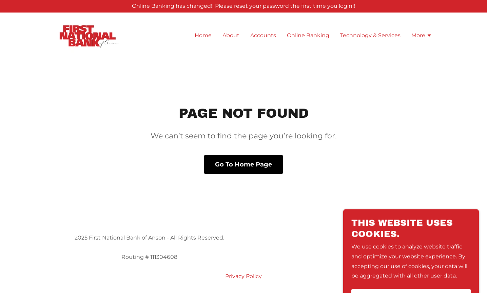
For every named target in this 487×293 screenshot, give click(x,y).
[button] (421, 36)
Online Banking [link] (308, 35)
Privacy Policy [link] (243, 276)
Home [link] (203, 35)
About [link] (230, 35)
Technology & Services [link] (370, 35)
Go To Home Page (243, 164)
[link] (89, 35)
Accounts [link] (263, 35)
